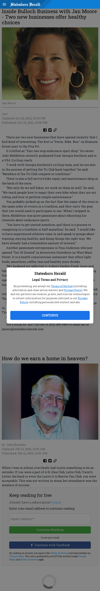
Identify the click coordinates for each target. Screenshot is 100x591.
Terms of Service (62, 286)
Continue (50, 315)
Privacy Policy (73, 290)
